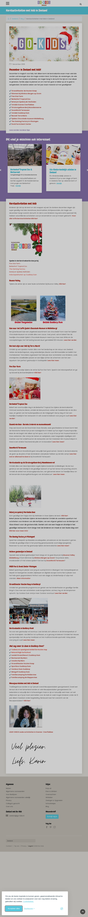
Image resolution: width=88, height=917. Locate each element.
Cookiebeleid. (28, 901)
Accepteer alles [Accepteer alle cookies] (14, 908)
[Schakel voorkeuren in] (29, 909)
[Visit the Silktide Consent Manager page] (61, 908)
